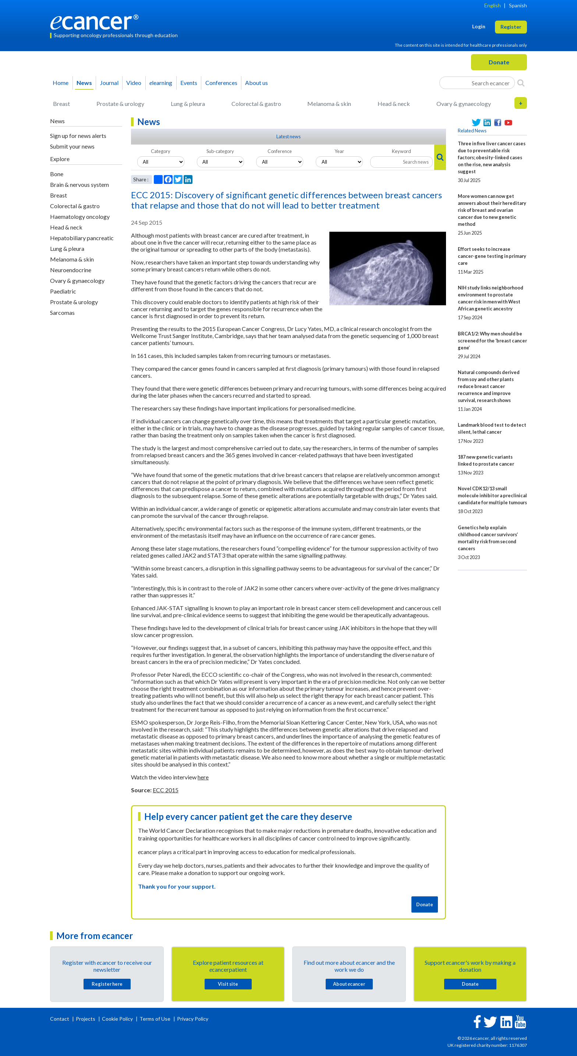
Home (60, 82)
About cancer (349, 984)
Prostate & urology (120, 103)
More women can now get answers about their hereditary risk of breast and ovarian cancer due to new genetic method (492, 210)
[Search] (521, 83)
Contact (60, 1019)
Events (188, 82)
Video (133, 82)
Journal (109, 82)
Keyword (401, 151)
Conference (280, 151)
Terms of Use (154, 1019)
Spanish (518, 5)
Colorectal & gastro (256, 103)
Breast (61, 103)
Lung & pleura (188, 103)
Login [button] (478, 26)
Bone (56, 173)
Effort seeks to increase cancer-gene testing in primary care (492, 256)
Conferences (221, 82)
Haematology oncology (80, 216)
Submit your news (72, 146)
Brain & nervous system (79, 184)
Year (339, 151)
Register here (107, 984)
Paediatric (63, 291)
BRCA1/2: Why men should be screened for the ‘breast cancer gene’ (492, 341)
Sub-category (220, 151)
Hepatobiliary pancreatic (82, 237)
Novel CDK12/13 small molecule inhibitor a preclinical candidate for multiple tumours (492, 495)
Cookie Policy (117, 1019)
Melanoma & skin (329, 103)
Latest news (288, 136)
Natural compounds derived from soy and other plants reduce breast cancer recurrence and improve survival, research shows (489, 386)
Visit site (228, 984)
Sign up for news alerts (78, 135)
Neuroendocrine (70, 269)
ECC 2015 (165, 789)
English (492, 5)
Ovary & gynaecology (463, 103)
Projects (86, 1019)
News (84, 82)
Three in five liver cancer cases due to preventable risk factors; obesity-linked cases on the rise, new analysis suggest (491, 157)
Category (160, 151)
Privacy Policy (192, 1019)
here (203, 777)
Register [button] (510, 27)
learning (160, 82)
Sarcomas (62, 312)
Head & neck (394, 103)
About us (256, 82)
